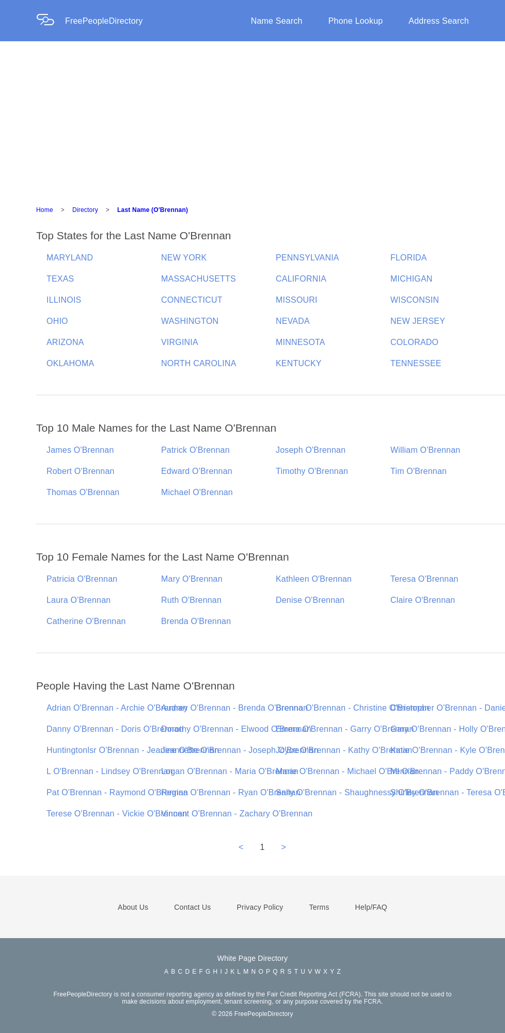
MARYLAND (69, 257)
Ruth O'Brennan (191, 600)
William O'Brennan (425, 450)
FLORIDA (408, 257)
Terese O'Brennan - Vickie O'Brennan (116, 813)
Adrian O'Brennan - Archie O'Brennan (116, 707)
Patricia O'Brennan (81, 579)
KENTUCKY (299, 363)
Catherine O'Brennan (86, 621)
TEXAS (60, 278)
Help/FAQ (371, 907)
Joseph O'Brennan (310, 450)
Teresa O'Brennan (424, 579)
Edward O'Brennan (196, 471)
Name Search (277, 21)
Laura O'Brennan (78, 600)
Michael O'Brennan (197, 492)
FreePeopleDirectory (104, 21)
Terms (319, 907)
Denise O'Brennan (310, 600)
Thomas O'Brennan (82, 492)
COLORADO (414, 342)
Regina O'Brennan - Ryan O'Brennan (231, 792)
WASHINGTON (189, 321)
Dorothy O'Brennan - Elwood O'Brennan (236, 729)
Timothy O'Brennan (312, 471)
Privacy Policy (260, 907)
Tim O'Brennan (418, 471)
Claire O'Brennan (422, 600)
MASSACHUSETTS (198, 278)
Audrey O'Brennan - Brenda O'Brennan (234, 707)
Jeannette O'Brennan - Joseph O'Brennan (240, 750)
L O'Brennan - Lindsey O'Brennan (109, 771)
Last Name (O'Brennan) (152, 210)
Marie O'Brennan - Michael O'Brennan (347, 771)
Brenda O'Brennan (196, 621)
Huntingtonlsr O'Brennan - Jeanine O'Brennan (132, 750)
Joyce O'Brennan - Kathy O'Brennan (344, 750)
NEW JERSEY (417, 321)
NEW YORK (184, 257)
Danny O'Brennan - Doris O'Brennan (114, 729)
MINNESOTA (300, 342)
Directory (85, 210)
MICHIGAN (411, 278)
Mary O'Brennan (192, 579)
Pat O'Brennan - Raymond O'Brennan (117, 792)
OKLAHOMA (70, 363)
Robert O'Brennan (80, 471)
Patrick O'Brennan (195, 450)
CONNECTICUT (192, 300)
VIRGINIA (179, 342)
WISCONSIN (414, 300)
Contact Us (192, 907)
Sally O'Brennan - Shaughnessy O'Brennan (357, 792)
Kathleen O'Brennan (314, 579)
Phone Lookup (355, 21)
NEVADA (293, 321)
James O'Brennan (80, 450)
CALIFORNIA (301, 278)
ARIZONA (65, 342)
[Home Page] (50, 20)
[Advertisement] (252, 118)
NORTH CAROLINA (198, 363)
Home (44, 210)
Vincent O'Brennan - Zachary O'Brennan (236, 813)
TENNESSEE (415, 363)
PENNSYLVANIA (307, 257)
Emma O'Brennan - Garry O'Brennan (345, 729)
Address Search (438, 21)
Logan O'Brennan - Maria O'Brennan (229, 771)
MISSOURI (297, 300)
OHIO (57, 321)
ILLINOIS (63, 300)
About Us (133, 907)
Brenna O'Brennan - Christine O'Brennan (352, 707)
